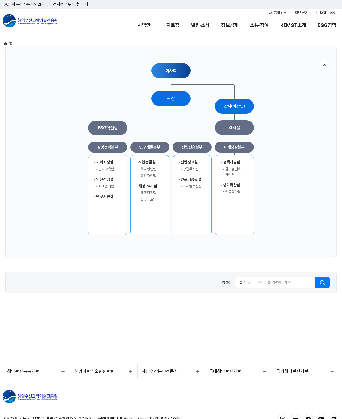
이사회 (171, 70)
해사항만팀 (148, 169)
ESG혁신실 (107, 127)
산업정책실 (189, 162)
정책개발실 (231, 162)
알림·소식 (200, 25)
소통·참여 (259, 25)
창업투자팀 (191, 169)
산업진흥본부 (192, 147)
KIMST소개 (293, 25)
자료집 (172, 25)
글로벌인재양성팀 (233, 172)
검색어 (227, 282)
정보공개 (229, 25)
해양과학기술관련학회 (95, 371)
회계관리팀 (106, 186)
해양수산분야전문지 (160, 371)
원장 (171, 98)
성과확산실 (231, 185)
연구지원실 (104, 196)
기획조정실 (104, 162)
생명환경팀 (148, 193)
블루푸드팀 (148, 199)
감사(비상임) (234, 106)
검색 (322, 282)
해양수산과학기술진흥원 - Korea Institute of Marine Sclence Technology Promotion (30, 21)
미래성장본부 (234, 147)
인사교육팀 (106, 169)
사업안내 (146, 25)
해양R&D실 (147, 186)
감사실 (234, 127)
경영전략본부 (107, 147)
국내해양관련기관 (225, 371)
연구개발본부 (149, 147)
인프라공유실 (191, 179)
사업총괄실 (147, 162)
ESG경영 (327, 25)
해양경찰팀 (148, 176)
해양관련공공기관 (23, 371)
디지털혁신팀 (192, 186)
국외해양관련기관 (292, 371)
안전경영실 (104, 179)
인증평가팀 (233, 192)
